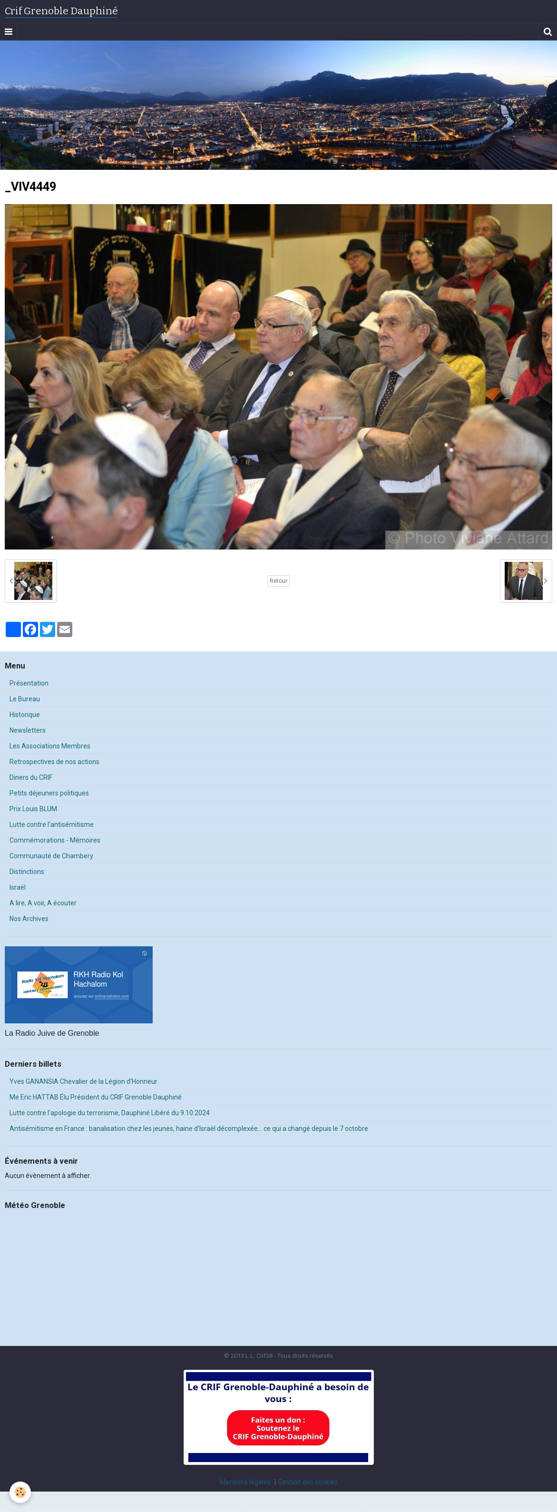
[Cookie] (20, 1492)
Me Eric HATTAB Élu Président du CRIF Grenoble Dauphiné (96, 1097)
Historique (25, 714)
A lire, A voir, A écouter (43, 903)
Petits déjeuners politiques (49, 793)
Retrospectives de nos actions (54, 762)
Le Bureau (25, 699)
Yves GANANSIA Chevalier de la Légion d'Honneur (83, 1081)
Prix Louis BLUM (33, 809)
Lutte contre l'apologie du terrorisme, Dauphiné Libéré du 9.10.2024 (110, 1113)
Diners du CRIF (31, 777)
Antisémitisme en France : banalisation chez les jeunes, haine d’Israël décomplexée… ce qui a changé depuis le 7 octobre (189, 1128)
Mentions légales (245, 1482)
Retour (278, 581)
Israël (18, 887)
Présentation (29, 683)
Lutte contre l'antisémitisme (52, 824)
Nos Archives (29, 919)
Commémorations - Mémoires (55, 840)
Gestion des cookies (308, 1482)
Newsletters (28, 730)
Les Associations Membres (50, 746)
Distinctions (27, 871)
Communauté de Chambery (51, 856)
